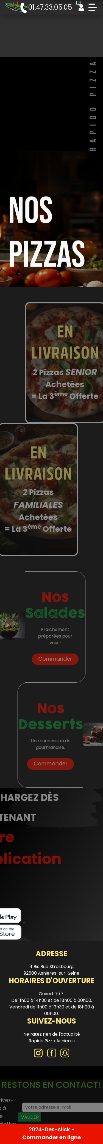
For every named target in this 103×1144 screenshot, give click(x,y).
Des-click (57, 1129)
